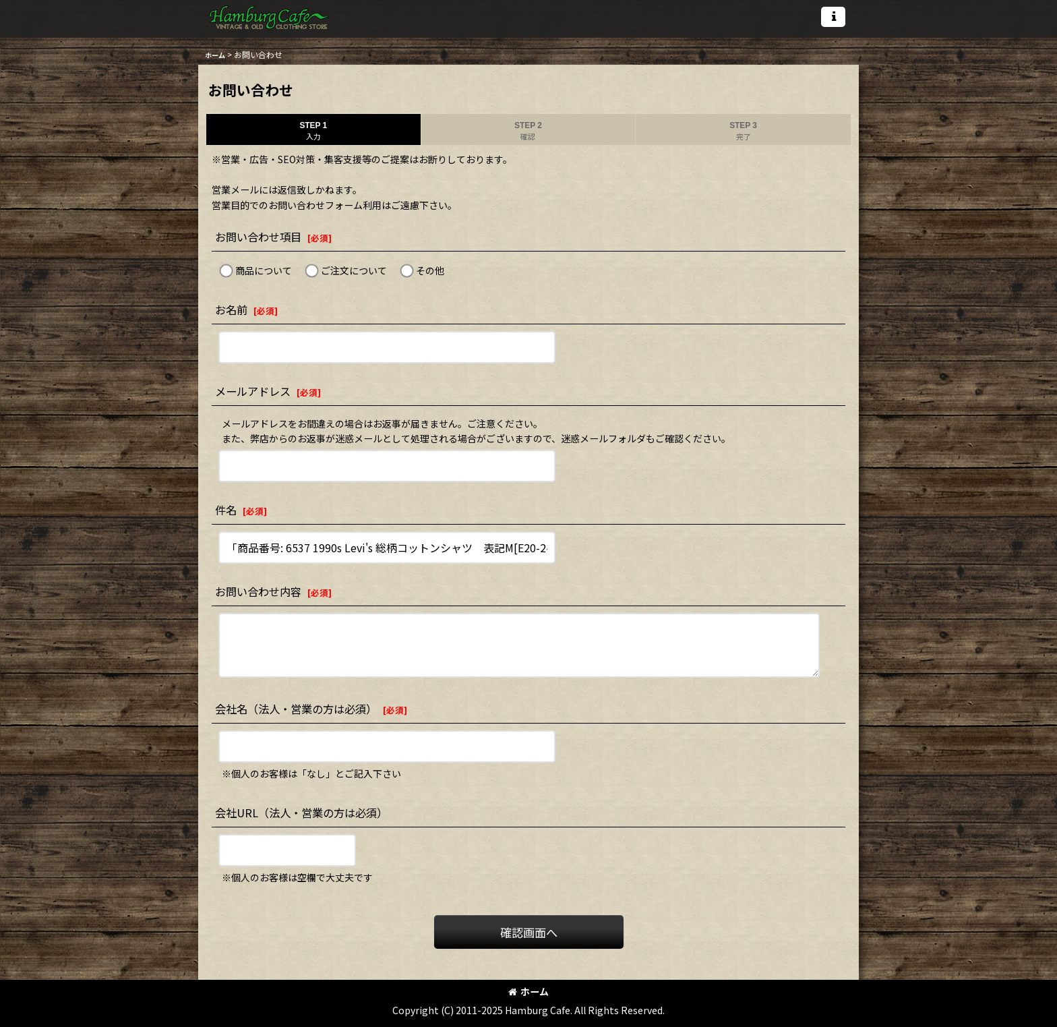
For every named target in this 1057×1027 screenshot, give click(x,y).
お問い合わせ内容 (258, 591)
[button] (833, 17)
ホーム (528, 991)
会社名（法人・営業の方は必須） (296, 709)
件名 (226, 510)
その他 (430, 270)
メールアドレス (253, 391)
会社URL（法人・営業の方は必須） (301, 812)
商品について (263, 270)
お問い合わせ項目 (258, 237)
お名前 (231, 309)
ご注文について (354, 270)
